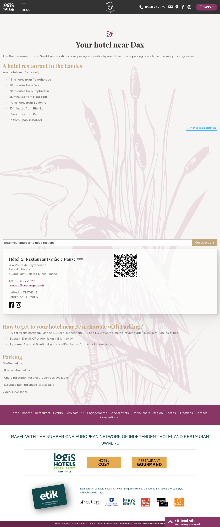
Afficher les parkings (202, 127)
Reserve (206, 6)
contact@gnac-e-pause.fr (26, 285)
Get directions (205, 242)
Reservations (109, 417)
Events (58, 413)
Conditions (125, 523)
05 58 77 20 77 (25, 281)
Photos (171, 413)
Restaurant (42, 413)
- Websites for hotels (149, 523)
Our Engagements (94, 413)
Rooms (27, 413)
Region (158, 413)
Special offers (119, 413)
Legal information (107, 523)
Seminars (72, 413)
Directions (186, 413)
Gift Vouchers (140, 413)
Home (14, 413)
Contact (201, 413)
